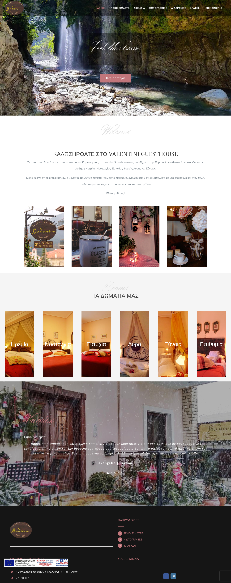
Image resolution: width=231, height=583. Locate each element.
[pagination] (108, 474)
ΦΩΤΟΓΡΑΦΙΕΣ (133, 539)
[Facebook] (166, 576)
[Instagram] (173, 576)
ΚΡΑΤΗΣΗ (130, 546)
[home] (21, 522)
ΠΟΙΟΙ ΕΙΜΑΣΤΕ (133, 533)
